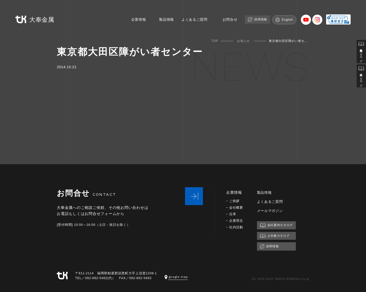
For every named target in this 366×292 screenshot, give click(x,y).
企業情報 (139, 12)
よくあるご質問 (197, 12)
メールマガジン (272, 210)
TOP (214, 41)
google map (177, 277)
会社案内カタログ (361, 52)
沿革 (233, 214)
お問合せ (234, 12)
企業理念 (236, 221)
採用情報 (263, 12)
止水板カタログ (361, 78)
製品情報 (168, 12)
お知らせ (243, 41)
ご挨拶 (234, 201)
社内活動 (236, 227)
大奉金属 (29, 12)
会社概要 (236, 207)
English (291, 12)
